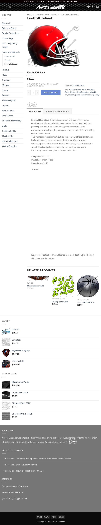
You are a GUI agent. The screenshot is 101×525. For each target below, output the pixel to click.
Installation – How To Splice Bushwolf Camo (24, 470)
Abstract (6, 23)
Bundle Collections (10, 33)
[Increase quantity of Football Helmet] (37, 92)
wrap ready (94, 95)
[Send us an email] (74, 441)
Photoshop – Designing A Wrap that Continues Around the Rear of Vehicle (37, 458)
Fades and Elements (11, 52)
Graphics (6, 80)
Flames (7, 60)
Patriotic (6, 95)
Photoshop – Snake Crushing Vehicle (20, 464)
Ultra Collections (9, 141)
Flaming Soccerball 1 (35, 286)
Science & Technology (11, 120)
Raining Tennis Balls (60, 301)
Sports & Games (10, 64)
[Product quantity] (33, 92)
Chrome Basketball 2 (85, 302)
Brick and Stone (9, 28)
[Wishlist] (88, 7)
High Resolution (83, 92)
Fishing (5, 69)
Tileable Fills (7, 136)
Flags (4, 75)
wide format (85, 95)
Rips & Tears (7, 115)
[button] (6, 7)
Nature (5, 90)
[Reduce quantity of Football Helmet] (28, 92)
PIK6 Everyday (8, 100)
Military (5, 85)
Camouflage (7, 38)
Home (30, 14)
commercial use (75, 89)
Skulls (4, 125)
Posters (5, 105)
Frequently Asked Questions (15, 486)
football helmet (70, 92)
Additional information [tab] (58, 111)
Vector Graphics (9, 146)
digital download (88, 89)
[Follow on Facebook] (70, 441)
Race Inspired (8, 110)
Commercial (9, 56)
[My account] (93, 7)
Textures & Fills (9, 131)
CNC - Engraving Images (9, 45)
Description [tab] (35, 111)
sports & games (74, 95)
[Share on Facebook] (29, 104)
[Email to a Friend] (34, 104)
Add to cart (51, 92)
